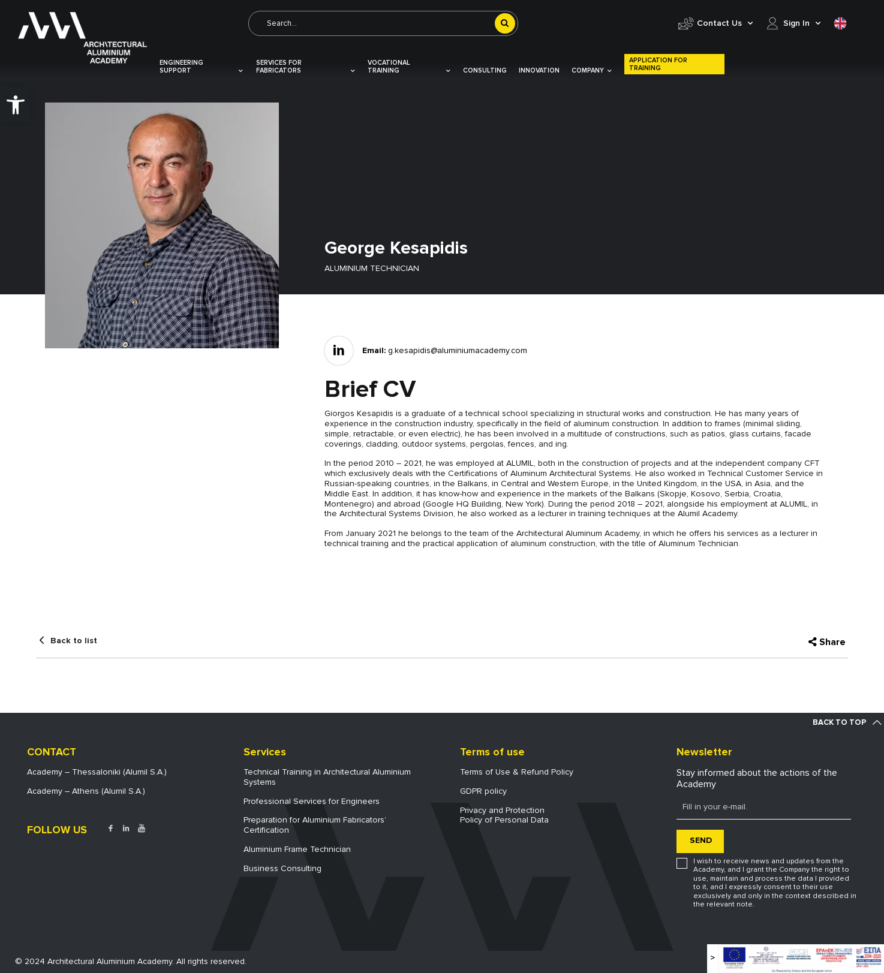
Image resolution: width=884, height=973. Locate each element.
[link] (15, 104)
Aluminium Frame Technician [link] (297, 849)
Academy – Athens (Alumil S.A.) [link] (86, 791)
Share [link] (832, 642)
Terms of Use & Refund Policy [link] (516, 772)
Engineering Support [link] (202, 66)
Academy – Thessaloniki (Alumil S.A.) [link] (97, 772)
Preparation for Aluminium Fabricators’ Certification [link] (314, 825)
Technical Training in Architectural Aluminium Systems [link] (327, 777)
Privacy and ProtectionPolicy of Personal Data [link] (504, 815)
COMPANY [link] (592, 70)
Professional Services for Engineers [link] (311, 801)
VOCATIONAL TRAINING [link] (409, 66)
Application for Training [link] (658, 64)
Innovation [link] (539, 70)
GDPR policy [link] (483, 791)
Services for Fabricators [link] (306, 66)
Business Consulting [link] (282, 868)
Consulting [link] (485, 70)
